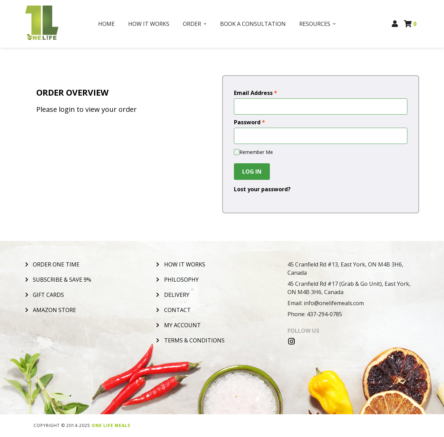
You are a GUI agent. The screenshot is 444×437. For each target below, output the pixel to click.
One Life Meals (111, 425)
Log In (252, 171)
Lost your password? (262, 189)
